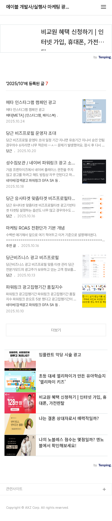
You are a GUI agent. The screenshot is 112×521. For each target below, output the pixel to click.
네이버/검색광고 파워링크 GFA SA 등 (32, 180)
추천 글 (11, 246)
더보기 (56, 330)
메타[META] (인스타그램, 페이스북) (31, 115)
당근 (9, 151)
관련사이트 (14, 489)
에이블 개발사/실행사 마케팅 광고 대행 (39, 7)
